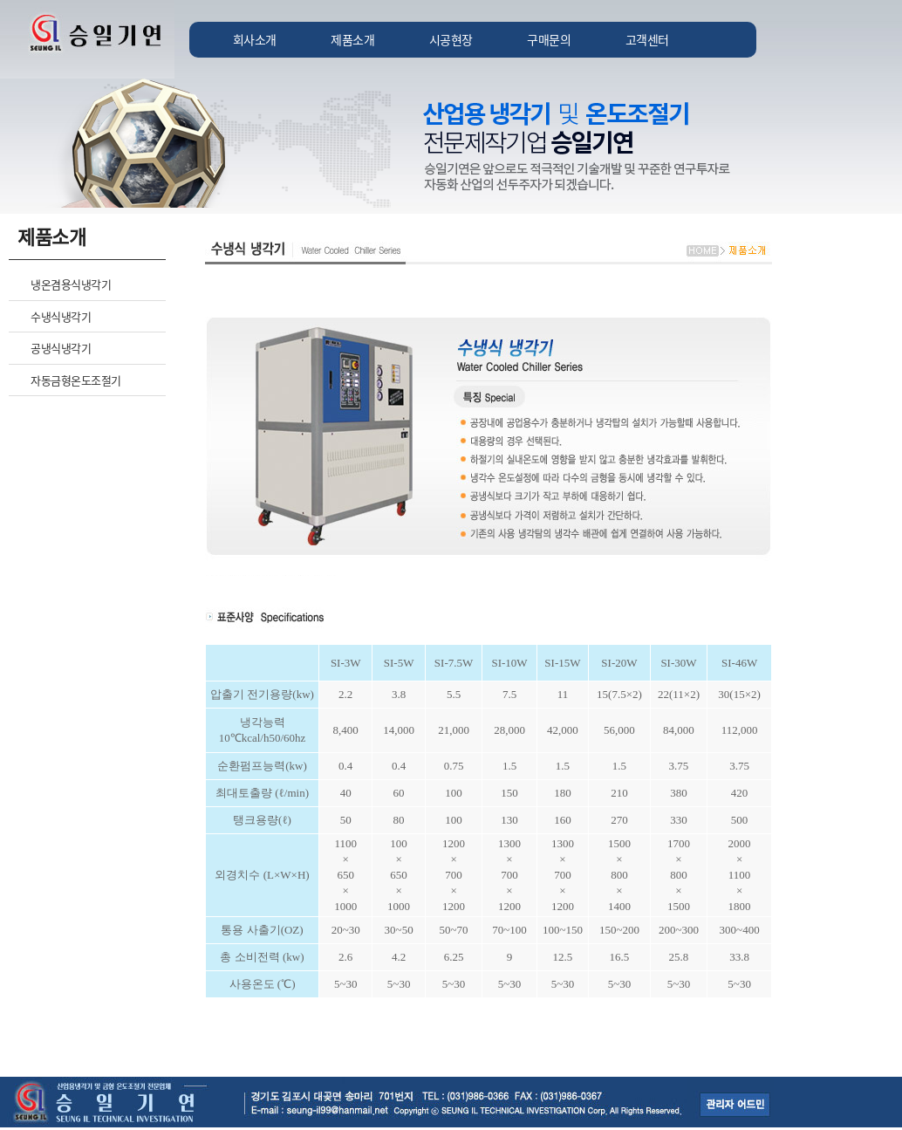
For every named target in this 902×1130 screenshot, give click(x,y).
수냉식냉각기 (61, 316)
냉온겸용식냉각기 (71, 284)
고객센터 (647, 39)
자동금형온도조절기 (76, 380)
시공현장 (451, 39)
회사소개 (255, 39)
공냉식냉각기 (61, 347)
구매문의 (549, 39)
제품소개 (352, 39)
